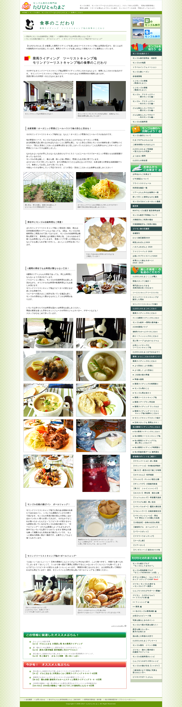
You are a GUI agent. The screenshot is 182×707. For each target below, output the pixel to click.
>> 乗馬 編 (137, 607)
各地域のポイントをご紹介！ (145, 457)
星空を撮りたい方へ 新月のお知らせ (141, 630)
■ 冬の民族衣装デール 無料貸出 (146, 452)
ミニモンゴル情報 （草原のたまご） (140, 82)
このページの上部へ (117, 626)
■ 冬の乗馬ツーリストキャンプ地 (146, 436)
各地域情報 (137, 76)
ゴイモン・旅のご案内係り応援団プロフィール (144, 651)
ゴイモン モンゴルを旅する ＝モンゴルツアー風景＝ (144, 585)
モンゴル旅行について (142, 136)
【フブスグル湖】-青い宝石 (144, 502)
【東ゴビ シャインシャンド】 (146, 488)
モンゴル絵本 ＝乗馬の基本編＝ (146, 322)
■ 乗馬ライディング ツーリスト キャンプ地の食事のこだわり (146, 412)
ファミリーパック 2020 (142, 251)
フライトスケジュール (142, 183)
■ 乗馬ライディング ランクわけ (146, 407)
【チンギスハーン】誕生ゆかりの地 (146, 550)
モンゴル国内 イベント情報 (145, 645)
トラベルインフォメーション (145, 67)
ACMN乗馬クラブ (140, 327)
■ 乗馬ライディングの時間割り (146, 384)
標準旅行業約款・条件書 (92, 699)
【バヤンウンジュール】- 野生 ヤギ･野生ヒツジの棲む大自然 (146, 517)
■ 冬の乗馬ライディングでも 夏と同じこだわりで (145, 442)
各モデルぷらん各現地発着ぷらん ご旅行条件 (64, 699)
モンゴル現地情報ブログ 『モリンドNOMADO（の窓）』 (146, 571)
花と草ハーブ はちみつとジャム (146, 341)
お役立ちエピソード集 (142, 616)
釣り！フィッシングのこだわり (146, 336)
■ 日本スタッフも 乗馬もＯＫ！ (146, 422)
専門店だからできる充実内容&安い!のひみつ (143, 287)
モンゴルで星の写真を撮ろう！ (146, 625)
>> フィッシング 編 (141, 602)
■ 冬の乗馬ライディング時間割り (146, 447)
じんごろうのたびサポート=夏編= (147, 591)
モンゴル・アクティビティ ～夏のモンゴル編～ (144, 96)
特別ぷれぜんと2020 (141, 242)
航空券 (135, 206)
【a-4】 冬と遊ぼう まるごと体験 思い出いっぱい (55, 656)
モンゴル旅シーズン (141, 72)
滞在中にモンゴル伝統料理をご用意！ (40, 36)
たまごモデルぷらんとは (143, 140)
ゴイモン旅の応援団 (141, 229)
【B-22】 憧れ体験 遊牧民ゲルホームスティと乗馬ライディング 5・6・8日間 (67, 679)
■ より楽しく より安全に (143, 370)
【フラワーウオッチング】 (144, 536)
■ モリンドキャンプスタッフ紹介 (146, 418)
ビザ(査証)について (141, 179)
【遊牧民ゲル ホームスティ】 (146, 527)
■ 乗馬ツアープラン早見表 (144, 402)
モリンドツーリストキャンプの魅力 (145, 304)
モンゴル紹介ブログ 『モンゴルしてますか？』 (144, 565)
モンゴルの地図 (139, 63)
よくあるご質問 (139, 156)
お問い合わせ (40, 699)
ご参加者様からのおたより (144, 145)
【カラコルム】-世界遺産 (143, 475)
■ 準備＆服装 (138, 379)
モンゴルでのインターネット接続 (146, 202)
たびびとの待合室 (140, 160)
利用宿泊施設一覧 (140, 188)
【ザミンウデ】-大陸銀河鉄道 (145, 484)
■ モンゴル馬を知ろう (142, 393)
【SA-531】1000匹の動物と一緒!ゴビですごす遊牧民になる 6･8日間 (63, 686)
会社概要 (29, 699)
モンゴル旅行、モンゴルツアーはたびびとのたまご (49, 12)
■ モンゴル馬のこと (141, 388)
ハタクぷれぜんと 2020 (142, 247)
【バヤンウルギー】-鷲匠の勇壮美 (147, 507)
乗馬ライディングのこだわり (145, 313)
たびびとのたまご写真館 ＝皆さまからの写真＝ (143, 150)
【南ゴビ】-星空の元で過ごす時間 (147, 470)
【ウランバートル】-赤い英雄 (145, 461)
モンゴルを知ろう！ (141, 54)
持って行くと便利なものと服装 (146, 197)
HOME (24, 12)
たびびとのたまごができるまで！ (146, 352)
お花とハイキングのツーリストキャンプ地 (142, 346)
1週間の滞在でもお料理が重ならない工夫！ (75, 36)
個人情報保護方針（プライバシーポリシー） (120, 699)
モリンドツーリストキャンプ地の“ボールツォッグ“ (83, 39)
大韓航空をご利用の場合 (143, 220)
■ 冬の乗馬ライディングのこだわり (146, 431)
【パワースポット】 (141, 532)
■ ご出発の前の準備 (141, 375)
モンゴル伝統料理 (140, 122)
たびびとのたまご (93, 704)
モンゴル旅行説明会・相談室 (145, 58)
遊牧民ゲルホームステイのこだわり (145, 331)
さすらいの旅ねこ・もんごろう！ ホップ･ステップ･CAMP (146, 578)
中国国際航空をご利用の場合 (145, 224)
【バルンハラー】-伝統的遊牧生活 (147, 511)
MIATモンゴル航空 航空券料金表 (146, 211)
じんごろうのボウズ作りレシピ (146, 661)
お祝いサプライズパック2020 (145, 256)
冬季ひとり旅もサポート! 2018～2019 (143, 262)
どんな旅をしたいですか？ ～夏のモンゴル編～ (144, 109)
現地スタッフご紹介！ (142, 281)
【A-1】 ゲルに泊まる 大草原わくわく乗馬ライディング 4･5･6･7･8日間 (64, 673)
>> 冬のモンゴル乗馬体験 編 (145, 611)
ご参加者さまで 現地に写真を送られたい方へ (145, 671)
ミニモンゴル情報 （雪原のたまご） (140, 89)
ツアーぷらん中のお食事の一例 (146, 192)
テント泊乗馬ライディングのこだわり (146, 318)
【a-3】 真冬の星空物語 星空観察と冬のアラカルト (55, 650)
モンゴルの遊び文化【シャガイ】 (146, 666)
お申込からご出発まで (142, 174)
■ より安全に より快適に (143, 366)
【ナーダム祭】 (139, 541)
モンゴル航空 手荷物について (145, 215)
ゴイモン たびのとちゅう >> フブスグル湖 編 (144, 596)
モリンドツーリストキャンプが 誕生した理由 (146, 298)
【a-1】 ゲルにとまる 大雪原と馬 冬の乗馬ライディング (57, 644)
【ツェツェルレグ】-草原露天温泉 (147, 498)
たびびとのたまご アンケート (145, 641)
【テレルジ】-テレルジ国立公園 (146, 479)
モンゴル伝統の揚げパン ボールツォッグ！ (43, 39)
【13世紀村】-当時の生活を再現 (146, 523)
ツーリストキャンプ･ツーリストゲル (146, 292)
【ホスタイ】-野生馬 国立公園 (146, 493)
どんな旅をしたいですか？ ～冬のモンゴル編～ (144, 116)
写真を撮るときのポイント (144, 620)
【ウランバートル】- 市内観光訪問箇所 (146, 466)
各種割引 (136, 233)
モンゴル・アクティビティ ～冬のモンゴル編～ (144, 102)
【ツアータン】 (139, 545)
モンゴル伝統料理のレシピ (144, 657)
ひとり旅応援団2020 (141, 238)
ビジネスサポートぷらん (143, 677)
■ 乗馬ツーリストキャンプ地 (145, 397)
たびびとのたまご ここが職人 (145, 277)
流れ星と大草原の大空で (143, 636)
